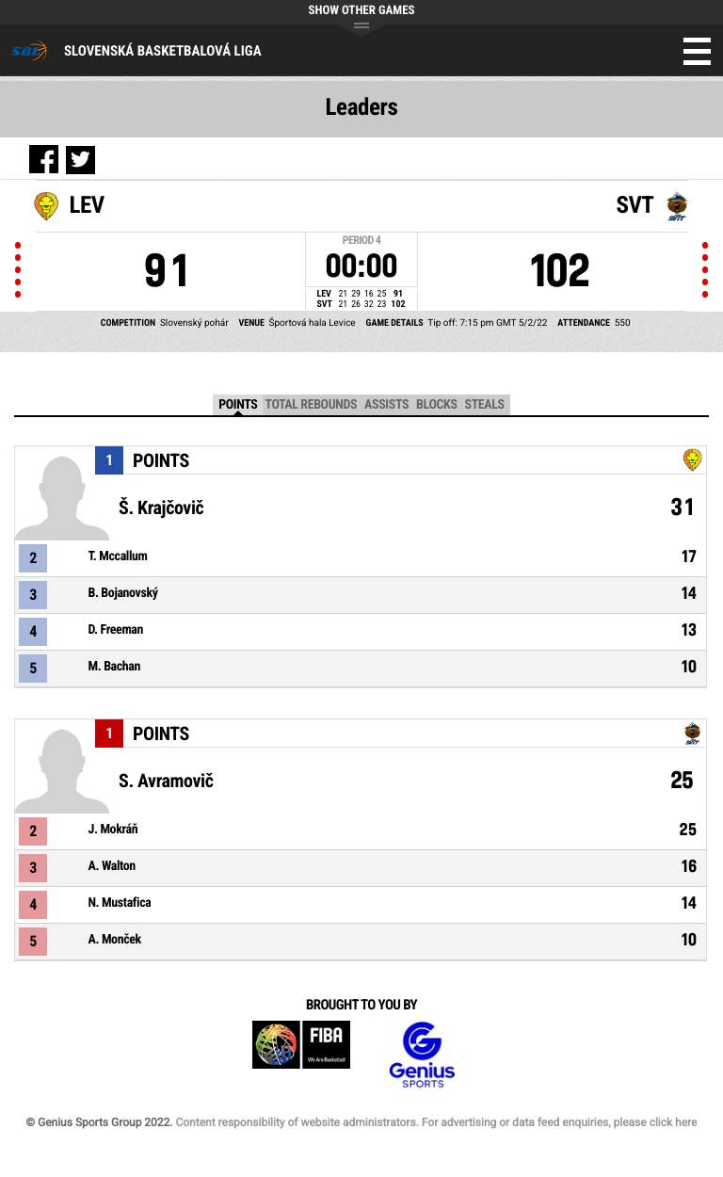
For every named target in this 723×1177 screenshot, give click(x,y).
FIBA (301, 1055)
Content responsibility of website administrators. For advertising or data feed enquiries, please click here (436, 1122)
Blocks (436, 404)
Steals (485, 404)
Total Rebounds (311, 404)
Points (237, 404)
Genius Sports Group (422, 1055)
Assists (386, 404)
